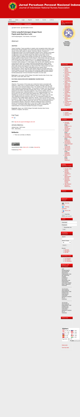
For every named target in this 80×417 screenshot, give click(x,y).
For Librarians (68, 261)
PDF (13, 117)
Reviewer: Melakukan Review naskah (67, 180)
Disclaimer (67, 88)
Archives (52, 19)
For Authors (67, 260)
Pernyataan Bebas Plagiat (68, 137)
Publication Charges (67, 90)
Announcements (12, 21)
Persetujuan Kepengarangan (69, 143)
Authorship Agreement (67, 147)
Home (10, 19)
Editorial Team (68, 113)
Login (23, 19)
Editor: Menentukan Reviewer (68, 176)
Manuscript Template (67, 134)
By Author (67, 251)
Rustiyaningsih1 (28, 24)
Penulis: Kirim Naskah (68, 169)
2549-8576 (37, 147)
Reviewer (67, 115)
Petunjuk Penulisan (67, 123)
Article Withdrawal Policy (67, 99)
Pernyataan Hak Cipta (67, 149)
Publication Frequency (67, 79)
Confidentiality (68, 101)
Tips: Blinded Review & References (68, 185)
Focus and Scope (67, 68)
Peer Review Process (68, 73)
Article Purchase (67, 77)
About (16, 19)
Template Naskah (67, 130)
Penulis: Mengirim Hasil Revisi (68, 173)
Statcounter (65, 345)
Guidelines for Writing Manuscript (68, 127)
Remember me (67, 227)
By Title (66, 252)
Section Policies (67, 70)
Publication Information (67, 96)
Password (64, 225)
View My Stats (65, 347)
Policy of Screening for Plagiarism (68, 104)
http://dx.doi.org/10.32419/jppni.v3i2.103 (24, 121)
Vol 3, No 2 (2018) (18, 24)
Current (44, 19)
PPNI (20, 149)
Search (37, 19)
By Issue (67, 249)
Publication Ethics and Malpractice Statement (67, 85)
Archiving (67, 75)
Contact (67, 112)
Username (64, 222)
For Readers (68, 258)
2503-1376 (25, 147)
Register (30, 19)
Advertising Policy (67, 93)
